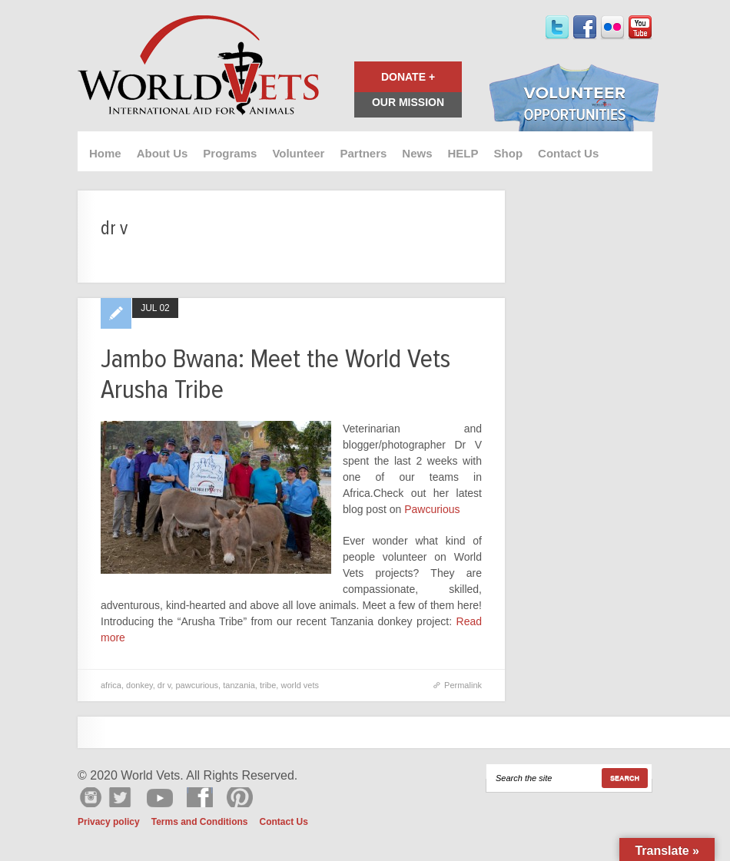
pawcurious (196, 685)
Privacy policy (109, 821)
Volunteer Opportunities (574, 99)
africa (111, 685)
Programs (230, 153)
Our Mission (408, 102)
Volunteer (298, 153)
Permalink (463, 685)
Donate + (408, 77)
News (417, 153)
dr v (164, 685)
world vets (299, 685)
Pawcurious (432, 509)
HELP (463, 153)
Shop (508, 153)
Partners (363, 153)
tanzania (239, 685)
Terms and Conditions (199, 821)
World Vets (198, 65)
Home (105, 153)
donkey (139, 685)
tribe (268, 685)
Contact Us (568, 153)
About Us (162, 153)
